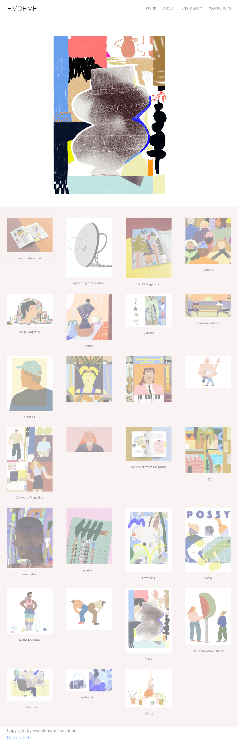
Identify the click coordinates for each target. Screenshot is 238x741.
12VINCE (30, 417)
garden (149, 332)
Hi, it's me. (30, 706)
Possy (208, 578)
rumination (30, 574)
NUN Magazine (148, 284)
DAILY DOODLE (29, 639)
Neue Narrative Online (208, 651)
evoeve (22, 8)
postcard (89, 570)
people (208, 269)
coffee (89, 346)
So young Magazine (29, 497)
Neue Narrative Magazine (149, 467)
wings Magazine (30, 258)
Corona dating (208, 323)
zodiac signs (89, 697)
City (208, 479)
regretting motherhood (89, 283)
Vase (148, 658)
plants (148, 713)
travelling (148, 578)
